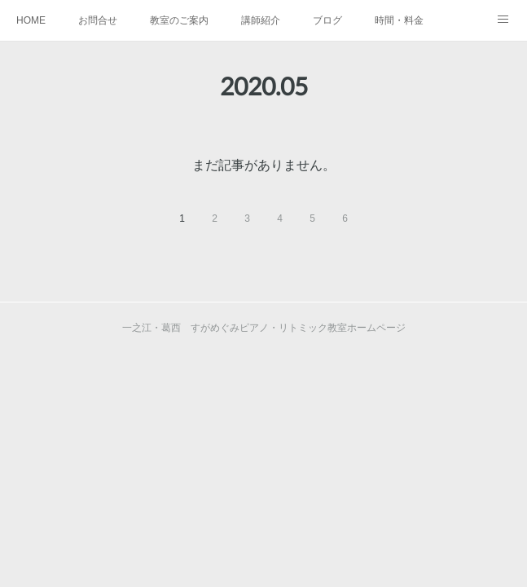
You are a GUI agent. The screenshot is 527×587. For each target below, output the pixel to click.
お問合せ (97, 20)
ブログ (327, 20)
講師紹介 (260, 20)
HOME (31, 20)
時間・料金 (399, 20)
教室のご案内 (179, 20)
